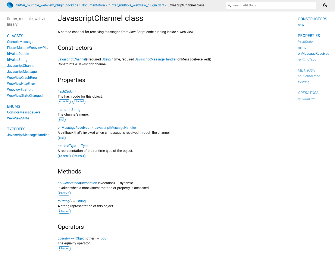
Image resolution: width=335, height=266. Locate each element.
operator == (66, 238)
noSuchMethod (69, 183)
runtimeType (67, 146)
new (301, 25)
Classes (15, 36)
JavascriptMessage (22, 72)
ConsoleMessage (20, 42)
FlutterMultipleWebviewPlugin (29, 48)
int (79, 92)
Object (81, 238)
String (106, 59)
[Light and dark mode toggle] (325, 5)
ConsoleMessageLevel (24, 112)
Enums (13, 106)
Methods (306, 70)
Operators (308, 93)
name (62, 110)
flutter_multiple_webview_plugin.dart (136, 5)
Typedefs (16, 129)
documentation (93, 5)
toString (63, 201)
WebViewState (18, 118)
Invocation (89, 183)
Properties (309, 35)
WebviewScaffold (20, 90)
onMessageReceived (73, 128)
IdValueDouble (18, 54)
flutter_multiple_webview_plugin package (47, 5)
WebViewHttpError (21, 84)
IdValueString (17, 60)
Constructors (312, 19)
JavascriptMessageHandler (155, 59)
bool (104, 238)
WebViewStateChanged (25, 96)
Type (84, 146)
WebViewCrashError (22, 78)
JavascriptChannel (72, 59)
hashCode (65, 92)
